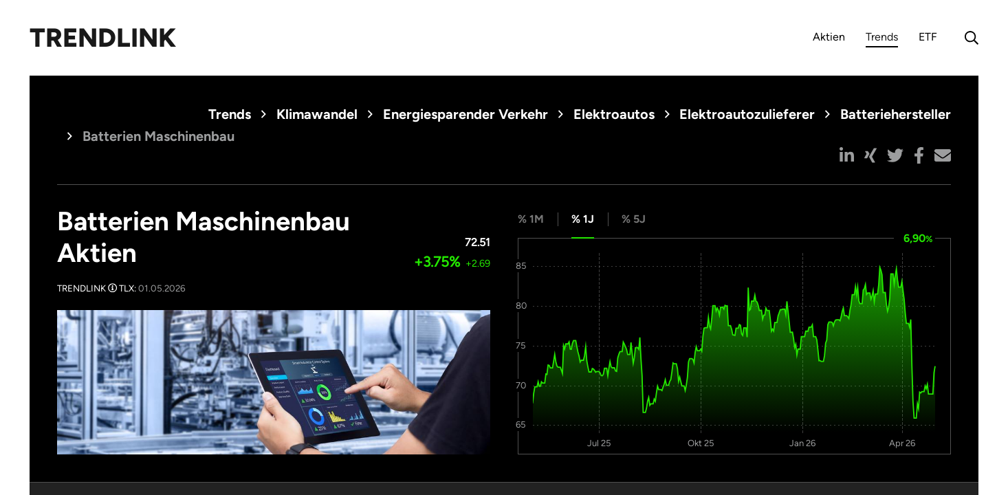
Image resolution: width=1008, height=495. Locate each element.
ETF (928, 36)
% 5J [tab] (634, 219)
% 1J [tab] (582, 219)
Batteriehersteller (895, 114)
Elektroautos (614, 114)
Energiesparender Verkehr (465, 114)
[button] (847, 155)
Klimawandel (317, 114)
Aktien (829, 36)
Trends (882, 38)
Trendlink (103, 38)
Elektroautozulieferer (747, 114)
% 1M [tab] (531, 219)
